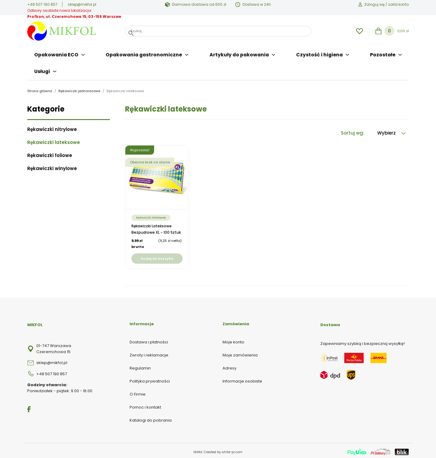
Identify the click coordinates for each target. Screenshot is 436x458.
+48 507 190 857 (42, 4)
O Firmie (138, 391)
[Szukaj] (218, 31)
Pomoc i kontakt (145, 404)
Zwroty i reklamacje (149, 352)
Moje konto (233, 339)
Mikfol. (198, 449)
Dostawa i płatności (149, 339)
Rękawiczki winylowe (52, 166)
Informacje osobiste (242, 378)
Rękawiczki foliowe (49, 153)
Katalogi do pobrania (151, 417)
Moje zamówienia (240, 352)
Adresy (229, 365)
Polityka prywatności (150, 378)
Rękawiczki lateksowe (53, 140)
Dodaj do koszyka (157, 255)
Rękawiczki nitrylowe (52, 127)
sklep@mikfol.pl (82, 4)
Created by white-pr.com (223, 449)
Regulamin (140, 365)
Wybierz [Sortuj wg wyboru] (391, 130)
